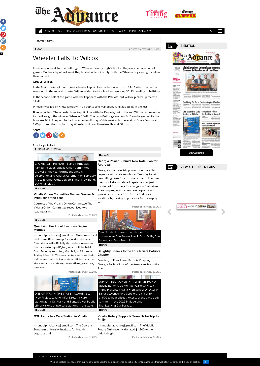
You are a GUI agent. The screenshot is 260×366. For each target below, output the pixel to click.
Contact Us (53, 31)
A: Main (41, 188)
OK (205, 362)
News (50, 40)
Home (40, 40)
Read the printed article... (46, 145)
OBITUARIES (119, 31)
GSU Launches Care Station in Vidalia (60, 316)
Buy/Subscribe (196, 152)
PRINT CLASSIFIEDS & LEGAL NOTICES (87, 31)
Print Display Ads (140, 31)
